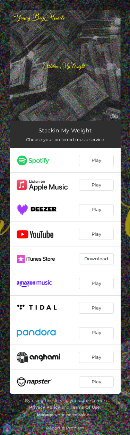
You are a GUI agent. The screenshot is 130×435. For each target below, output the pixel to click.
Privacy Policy (44, 407)
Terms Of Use (85, 407)
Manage (45, 414)
